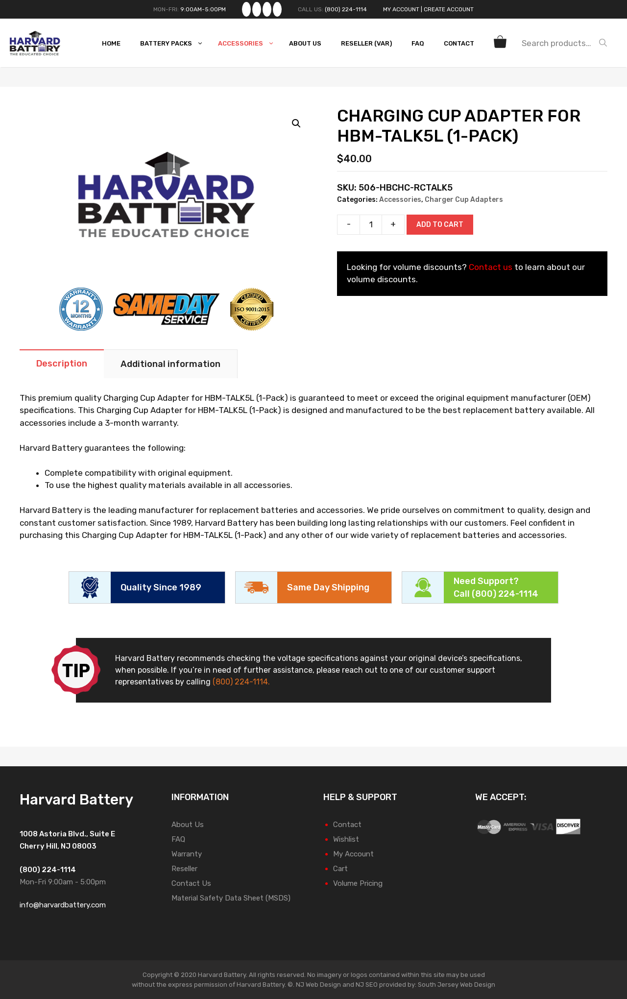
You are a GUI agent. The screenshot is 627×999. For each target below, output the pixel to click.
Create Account (449, 9)
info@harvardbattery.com (63, 905)
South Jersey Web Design (456, 984)
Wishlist (346, 839)
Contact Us (191, 883)
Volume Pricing (358, 883)
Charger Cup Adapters (464, 199)
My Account (401, 9)
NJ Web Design (317, 984)
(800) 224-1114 (346, 9)
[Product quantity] (371, 225)
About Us (305, 43)
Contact (459, 43)
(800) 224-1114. (241, 681)
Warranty (186, 854)
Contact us (490, 267)
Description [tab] (61, 363)
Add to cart (439, 224)
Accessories (248, 43)
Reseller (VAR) (366, 43)
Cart (340, 868)
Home (111, 43)
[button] (296, 123)
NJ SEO (367, 984)
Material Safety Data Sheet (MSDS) (230, 898)
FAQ (417, 43)
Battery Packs (174, 43)
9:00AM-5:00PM (203, 9)
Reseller (184, 868)
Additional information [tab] (170, 364)
